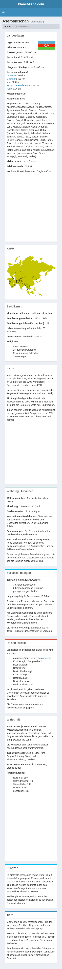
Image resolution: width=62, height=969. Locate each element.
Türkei (10, 88)
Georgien (11, 78)
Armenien (12, 75)
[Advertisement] (31, 209)
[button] (3, 12)
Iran (9, 82)
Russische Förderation (18, 85)
